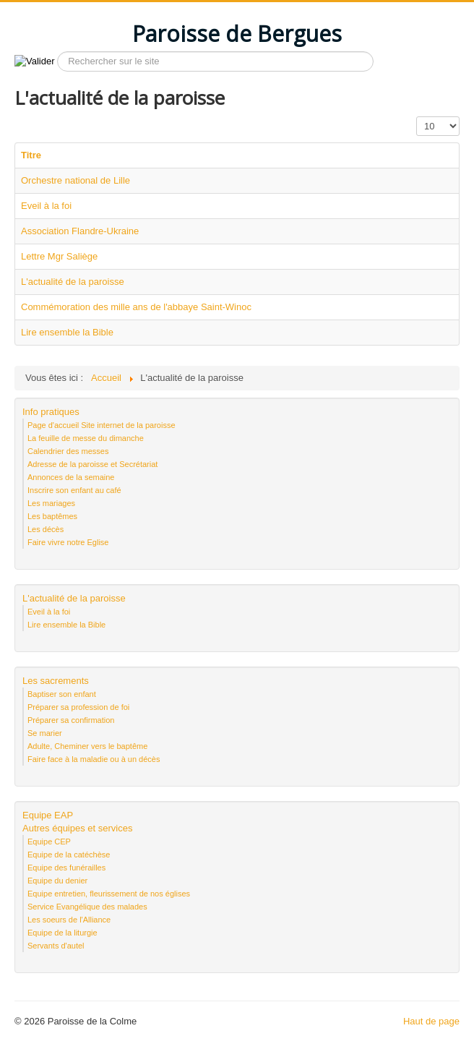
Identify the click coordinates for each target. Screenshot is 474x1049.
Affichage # (416, 116)
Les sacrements (55, 680)
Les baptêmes (52, 516)
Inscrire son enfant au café (74, 490)
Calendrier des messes (68, 451)
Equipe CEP (49, 841)
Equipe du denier (57, 880)
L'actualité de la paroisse (72, 281)
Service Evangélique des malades (87, 906)
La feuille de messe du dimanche (85, 438)
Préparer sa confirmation (70, 720)
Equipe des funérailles (66, 867)
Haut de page (431, 1021)
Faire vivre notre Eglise (68, 542)
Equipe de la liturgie (62, 932)
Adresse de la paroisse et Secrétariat (92, 464)
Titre (31, 155)
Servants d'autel (56, 945)
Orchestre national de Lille (75, 180)
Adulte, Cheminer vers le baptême (87, 746)
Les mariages (51, 503)
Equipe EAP (47, 815)
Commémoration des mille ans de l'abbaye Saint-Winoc (136, 306)
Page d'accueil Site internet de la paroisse (101, 425)
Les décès (45, 529)
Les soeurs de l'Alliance (69, 919)
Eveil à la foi (46, 205)
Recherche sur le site (55, 51)
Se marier (44, 733)
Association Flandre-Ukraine (80, 231)
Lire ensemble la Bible (67, 332)
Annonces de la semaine (70, 477)
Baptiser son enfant (61, 694)
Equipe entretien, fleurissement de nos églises (108, 893)
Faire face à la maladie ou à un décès (93, 759)
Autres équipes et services (77, 828)
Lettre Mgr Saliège (59, 256)
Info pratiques (50, 411)
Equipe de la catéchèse (68, 854)
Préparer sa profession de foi (78, 707)
